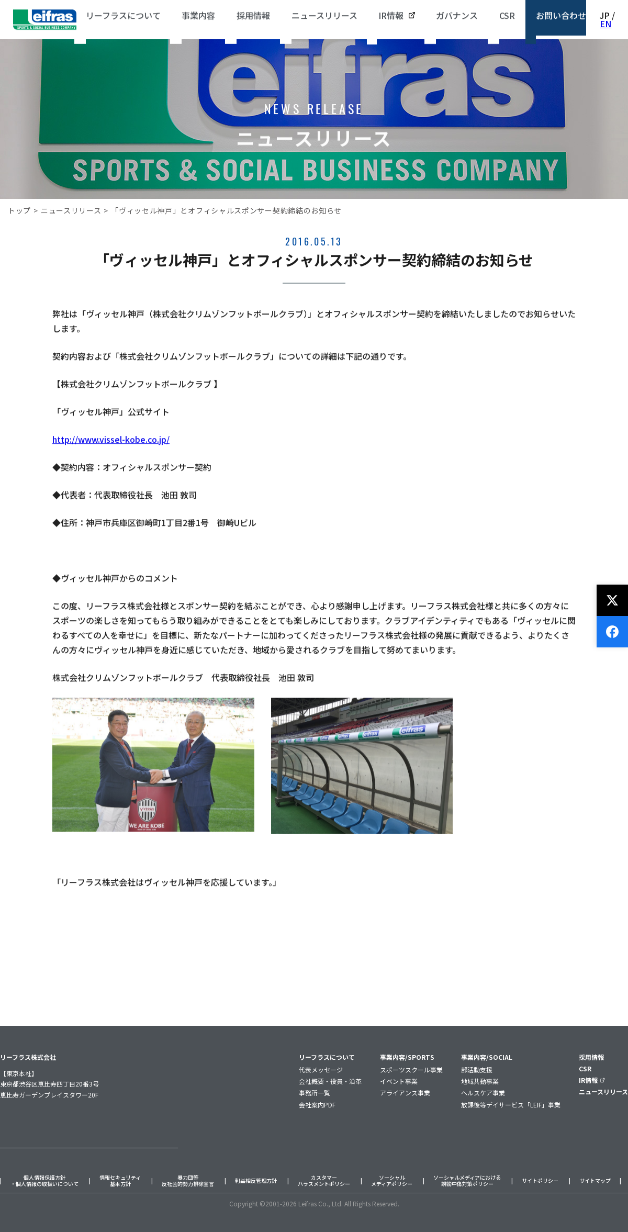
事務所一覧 (314, 1092)
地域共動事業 (480, 1081)
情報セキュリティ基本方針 (120, 1181)
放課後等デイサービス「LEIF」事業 (510, 1104)
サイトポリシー (540, 1181)
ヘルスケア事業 (483, 1092)
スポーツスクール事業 (411, 1069)
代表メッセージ (321, 1069)
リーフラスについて (327, 1056)
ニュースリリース (71, 210)
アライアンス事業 (405, 1092)
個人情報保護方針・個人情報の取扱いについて (44, 1181)
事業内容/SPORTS (407, 1056)
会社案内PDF (317, 1104)
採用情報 (591, 1056)
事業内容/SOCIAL (486, 1056)
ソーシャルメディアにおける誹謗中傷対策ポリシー (467, 1181)
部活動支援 (476, 1069)
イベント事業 (399, 1081)
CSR (585, 1068)
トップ (19, 210)
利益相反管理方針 (256, 1181)
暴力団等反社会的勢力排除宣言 (188, 1181)
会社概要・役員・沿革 (330, 1081)
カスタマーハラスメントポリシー (324, 1181)
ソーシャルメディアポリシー (391, 1181)
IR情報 (592, 1080)
